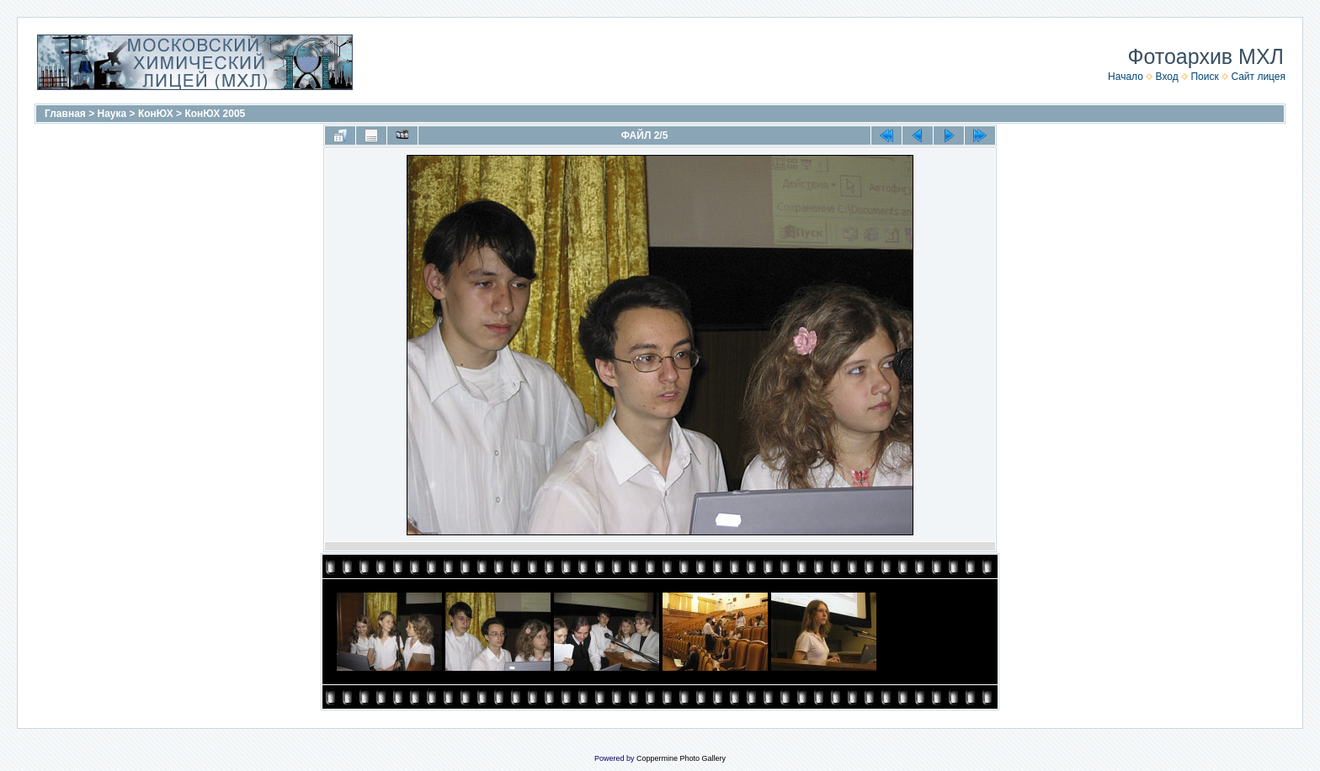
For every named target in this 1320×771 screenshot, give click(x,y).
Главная (65, 114)
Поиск (1204, 76)
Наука (112, 114)
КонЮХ (155, 114)
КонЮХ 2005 (214, 114)
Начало (1125, 76)
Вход (1167, 76)
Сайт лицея (1258, 76)
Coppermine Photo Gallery (681, 758)
